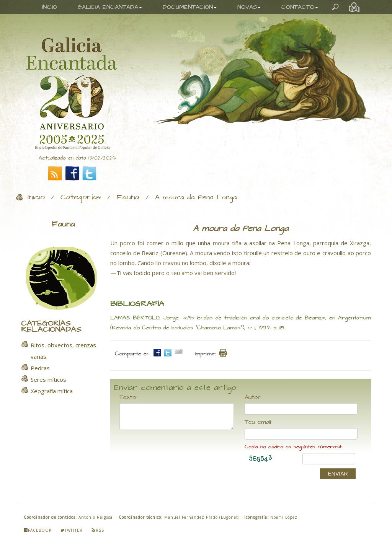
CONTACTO (299, 7)
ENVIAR (338, 474)
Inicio (36, 197)
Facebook (38, 530)
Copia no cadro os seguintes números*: (293, 447)
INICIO (49, 7)
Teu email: (258, 422)
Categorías (80, 197)
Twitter (71, 530)
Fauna (128, 197)
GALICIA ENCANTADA (110, 7)
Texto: (128, 397)
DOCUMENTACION (190, 7)
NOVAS (249, 7)
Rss (97, 530)
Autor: (253, 397)
